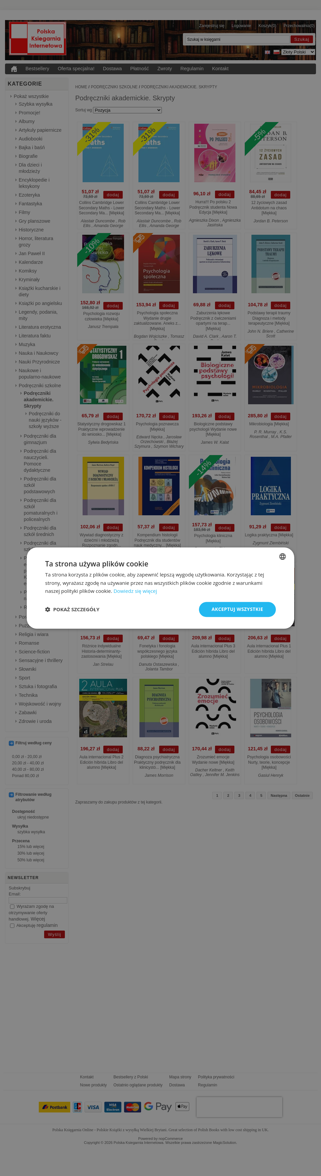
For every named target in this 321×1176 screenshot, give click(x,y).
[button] (72, 610)
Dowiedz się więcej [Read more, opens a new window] (135, 591)
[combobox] (282, 556)
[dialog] (160, 588)
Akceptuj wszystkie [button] (237, 609)
